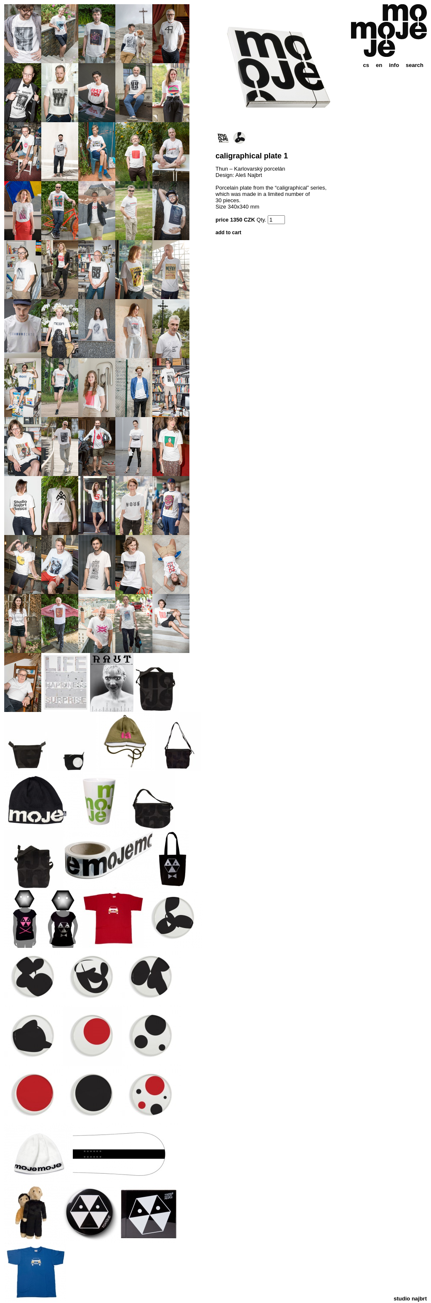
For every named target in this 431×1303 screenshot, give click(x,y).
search (414, 65)
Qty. (261, 220)
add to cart (228, 232)
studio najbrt (410, 1298)
